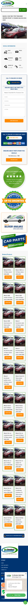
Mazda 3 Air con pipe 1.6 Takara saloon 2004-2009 (8, 462)
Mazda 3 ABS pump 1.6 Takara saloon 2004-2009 (20, 297)
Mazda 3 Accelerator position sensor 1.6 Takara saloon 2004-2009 (8, 380)
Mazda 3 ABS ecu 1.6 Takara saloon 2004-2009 (20, 272)
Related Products (7, 254)
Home (2, 563)
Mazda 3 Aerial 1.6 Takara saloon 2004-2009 (20, 378)
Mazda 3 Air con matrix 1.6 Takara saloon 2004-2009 (20, 435)
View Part (8, 277)
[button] (14, 537)
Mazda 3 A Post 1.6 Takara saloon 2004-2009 (8, 272)
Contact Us (3, 569)
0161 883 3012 (15, 82)
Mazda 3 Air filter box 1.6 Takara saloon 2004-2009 (8, 520)
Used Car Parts (4, 565)
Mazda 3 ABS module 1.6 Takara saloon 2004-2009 (8, 297)
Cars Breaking (4, 567)
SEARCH (24, 9)
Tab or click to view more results (14, 535)
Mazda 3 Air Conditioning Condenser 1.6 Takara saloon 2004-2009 (19, 492)
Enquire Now (14, 159)
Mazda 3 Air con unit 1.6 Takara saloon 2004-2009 (8, 490)
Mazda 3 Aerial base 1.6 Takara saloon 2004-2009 (8, 407)
